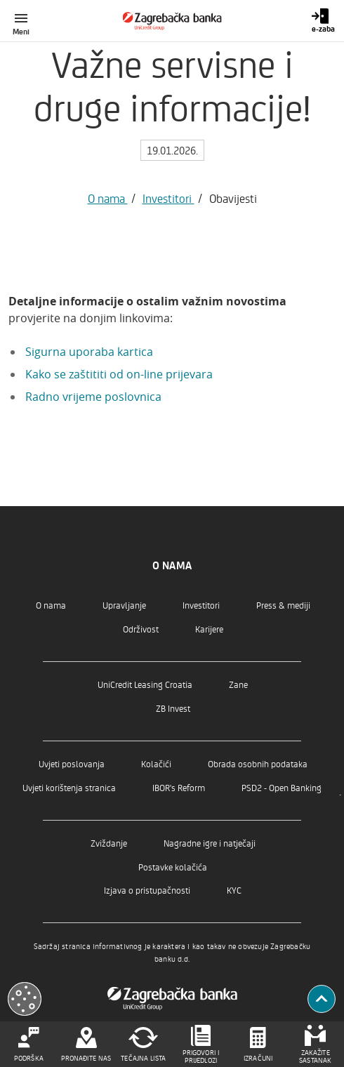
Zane (238, 684)
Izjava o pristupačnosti (147, 889)
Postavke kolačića (172, 866)
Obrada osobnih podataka (257, 763)
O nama (108, 198)
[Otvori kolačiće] (24, 998)
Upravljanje (124, 604)
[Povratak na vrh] (321, 999)
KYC (234, 889)
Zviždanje (109, 842)
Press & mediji (283, 604)
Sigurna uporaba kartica (89, 351)
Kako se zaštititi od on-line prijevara (119, 374)
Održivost (141, 628)
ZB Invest (173, 708)
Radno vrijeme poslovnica (93, 396)
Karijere (209, 628)
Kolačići (156, 763)
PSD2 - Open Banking (282, 787)
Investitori (168, 198)
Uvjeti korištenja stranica (69, 787)
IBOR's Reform (178, 787)
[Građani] (172, 21)
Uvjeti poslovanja (72, 763)
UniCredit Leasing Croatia (145, 684)
